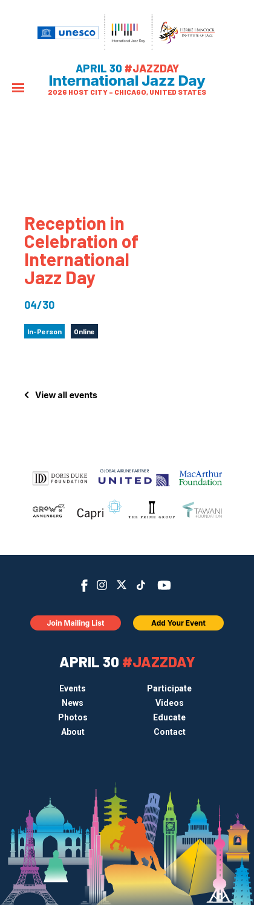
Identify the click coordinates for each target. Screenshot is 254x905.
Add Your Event (178, 622)
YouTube (164, 585)
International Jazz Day (127, 81)
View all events (66, 395)
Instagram (102, 585)
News (72, 703)
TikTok (141, 585)
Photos (73, 717)
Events (72, 688)
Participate (169, 688)
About (73, 732)
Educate (169, 717)
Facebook (84, 585)
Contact (170, 732)
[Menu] (18, 89)
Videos (169, 703)
